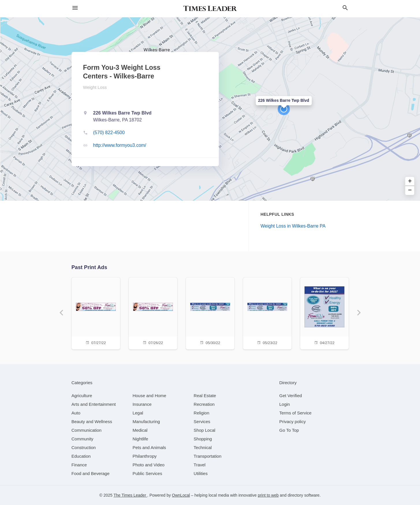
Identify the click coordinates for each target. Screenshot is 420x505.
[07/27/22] (96, 312)
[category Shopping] (203, 438)
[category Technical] (203, 447)
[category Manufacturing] (146, 421)
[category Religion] (201, 412)
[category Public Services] (147, 473)
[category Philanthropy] (144, 456)
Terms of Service (295, 412)
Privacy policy (292, 421)
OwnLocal (181, 495)
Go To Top (289, 430)
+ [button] (410, 181)
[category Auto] (76, 412)
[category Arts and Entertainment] (94, 404)
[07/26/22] (153, 312)
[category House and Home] (149, 395)
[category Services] (202, 421)
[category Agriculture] (82, 395)
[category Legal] (137, 412)
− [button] (410, 190)
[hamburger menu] (75, 8)
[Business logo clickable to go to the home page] (210, 8)
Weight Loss (95, 87)
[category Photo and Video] (148, 464)
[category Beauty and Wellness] (92, 421)
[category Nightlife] (140, 438)
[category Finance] (79, 464)
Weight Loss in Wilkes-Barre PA (293, 226)
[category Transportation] (207, 456)
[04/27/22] (324, 312)
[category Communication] (87, 430)
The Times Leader (130, 495)
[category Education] (81, 456)
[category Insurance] (142, 404)
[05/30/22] (210, 312)
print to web (268, 495)
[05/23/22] (267, 312)
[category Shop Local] (204, 430)
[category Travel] (200, 464)
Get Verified (290, 395)
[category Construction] (84, 447)
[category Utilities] (201, 473)
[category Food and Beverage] (91, 473)
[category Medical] (140, 430)
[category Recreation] (204, 404)
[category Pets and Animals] (149, 447)
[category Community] (83, 438)
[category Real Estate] (205, 395)
